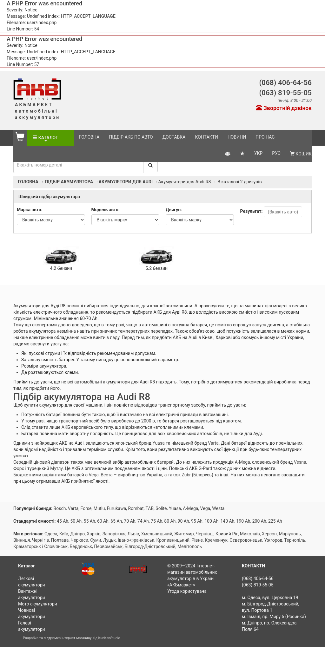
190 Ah (243, 521)
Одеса (50, 533)
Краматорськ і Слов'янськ (40, 546)
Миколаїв (250, 533)
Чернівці (205, 533)
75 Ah (156, 521)
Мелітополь (189, 546)
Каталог (50, 137)
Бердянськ (81, 546)
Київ (63, 533)
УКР (258, 151)
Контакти (206, 137)
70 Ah (129, 521)
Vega (94, 474)
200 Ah (259, 521)
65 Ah (116, 521)
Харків (93, 533)
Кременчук (216, 540)
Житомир (184, 533)
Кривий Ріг (227, 533)
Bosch (60, 508)
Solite (161, 508)
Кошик (301, 152)
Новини (237, 137)
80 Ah (170, 521)
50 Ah (76, 521)
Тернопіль (294, 540)
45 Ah (62, 521)
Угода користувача (187, 591)
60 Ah (103, 521)
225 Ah (275, 521)
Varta (213, 443)
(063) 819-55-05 (285, 92)
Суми (95, 540)
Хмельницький (156, 533)
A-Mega (242, 462)
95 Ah (196, 521)
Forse (86, 508)
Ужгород (273, 540)
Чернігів (40, 540)
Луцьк (109, 540)
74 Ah (143, 521)
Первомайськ (108, 546)
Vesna (300, 462)
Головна (89, 137)
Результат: (251, 211)
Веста (107, 474)
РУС (276, 151)
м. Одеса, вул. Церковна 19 (270, 597)
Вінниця (21, 540)
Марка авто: (30, 209)
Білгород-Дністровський (149, 546)
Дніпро (77, 533)
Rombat (136, 508)
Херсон (269, 533)
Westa (218, 508)
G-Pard (205, 468)
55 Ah (89, 521)
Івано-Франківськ (136, 540)
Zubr (186, 474)
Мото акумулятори (37, 603)
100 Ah (211, 521)
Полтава (60, 540)
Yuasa (159, 443)
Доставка (174, 137)
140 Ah (227, 521)
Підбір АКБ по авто (131, 137)
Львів (133, 533)
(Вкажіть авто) (283, 211)
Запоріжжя (114, 533)
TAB (149, 508)
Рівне (197, 540)
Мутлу (56, 468)
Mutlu (99, 508)
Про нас (265, 137)
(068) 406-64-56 (285, 82)
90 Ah (183, 521)
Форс (18, 468)
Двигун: (174, 209)
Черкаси (79, 540)
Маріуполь (290, 533)
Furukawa (116, 508)
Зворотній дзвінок (284, 108)
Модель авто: (105, 209)
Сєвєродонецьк (245, 540)
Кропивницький (172, 540)
